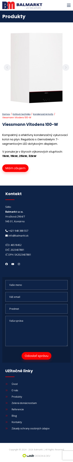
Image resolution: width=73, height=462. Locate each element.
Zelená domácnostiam (21, 403)
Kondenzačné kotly (43, 114)
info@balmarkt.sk (16, 235)
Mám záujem (15, 168)
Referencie (14, 409)
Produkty (13, 396)
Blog (11, 415)
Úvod (11, 384)
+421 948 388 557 (16, 230)
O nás (11, 390)
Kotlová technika (21, 114)
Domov (6, 114)
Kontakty (13, 422)
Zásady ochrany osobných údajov (27, 428)
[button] (69, 5)
